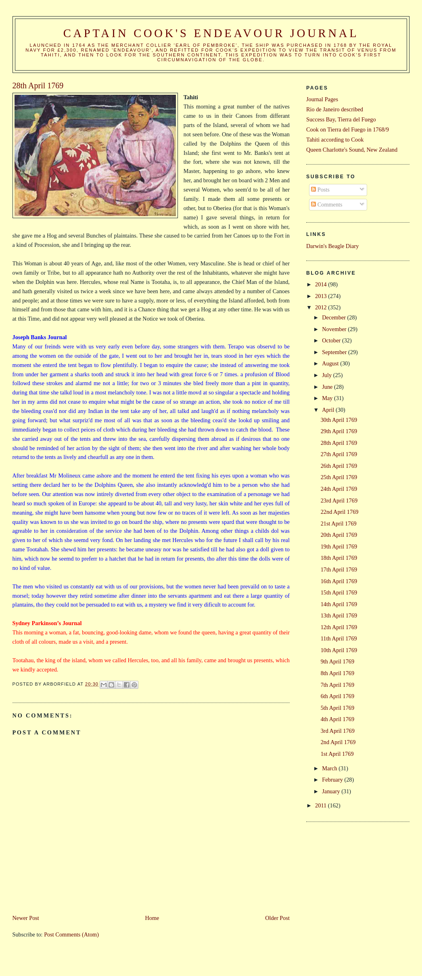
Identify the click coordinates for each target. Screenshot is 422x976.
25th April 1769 (339, 477)
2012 (321, 307)
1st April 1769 (337, 754)
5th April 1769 (337, 708)
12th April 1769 (339, 627)
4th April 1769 (337, 719)
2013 (321, 296)
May (328, 398)
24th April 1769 (339, 489)
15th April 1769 (339, 592)
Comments (327, 204)
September (335, 352)
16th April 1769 (339, 581)
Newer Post (26, 918)
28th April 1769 (339, 443)
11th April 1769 (339, 638)
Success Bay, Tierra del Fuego (341, 119)
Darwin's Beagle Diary (332, 246)
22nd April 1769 (340, 512)
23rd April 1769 (339, 500)
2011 (321, 805)
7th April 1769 (337, 685)
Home (152, 918)
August (331, 363)
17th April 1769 (339, 569)
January (331, 791)
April (329, 410)
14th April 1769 (339, 604)
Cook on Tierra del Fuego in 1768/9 (347, 129)
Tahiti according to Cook (335, 139)
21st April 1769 (339, 523)
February (333, 779)
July (327, 375)
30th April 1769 (339, 420)
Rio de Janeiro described (334, 109)
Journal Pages (322, 99)
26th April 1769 (339, 466)
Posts (320, 189)
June (328, 387)
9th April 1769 (337, 661)
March (330, 768)
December (334, 317)
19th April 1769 (339, 546)
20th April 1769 (339, 535)
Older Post (277, 918)
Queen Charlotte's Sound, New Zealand (351, 149)
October (332, 340)
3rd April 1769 (338, 731)
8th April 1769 (337, 673)
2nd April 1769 (338, 742)
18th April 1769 (339, 558)
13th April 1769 (339, 615)
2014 (321, 284)
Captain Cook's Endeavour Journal (211, 33)
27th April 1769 (339, 454)
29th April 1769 (339, 431)
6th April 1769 (337, 696)
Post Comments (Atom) (71, 934)
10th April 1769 (339, 650)
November (335, 329)
